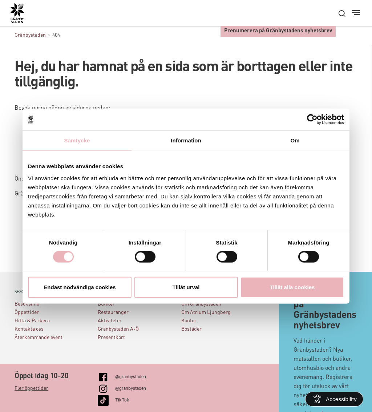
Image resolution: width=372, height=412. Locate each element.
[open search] (341, 13)
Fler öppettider (31, 388)
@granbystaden (130, 376)
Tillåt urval (186, 287)
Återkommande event (38, 337)
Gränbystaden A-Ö (118, 329)
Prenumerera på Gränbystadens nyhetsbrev (278, 31)
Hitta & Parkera (32, 320)
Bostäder (191, 329)
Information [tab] (186, 140)
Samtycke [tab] (77, 140)
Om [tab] (294, 140)
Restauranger (113, 312)
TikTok (122, 399)
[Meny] (356, 13)
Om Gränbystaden (201, 304)
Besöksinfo (27, 304)
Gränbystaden (30, 35)
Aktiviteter (110, 320)
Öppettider (27, 312)
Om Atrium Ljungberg (206, 312)
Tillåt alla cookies (292, 287)
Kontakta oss (29, 329)
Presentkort (111, 337)
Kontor (189, 320)
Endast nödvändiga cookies (80, 287)
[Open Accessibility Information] (334, 399)
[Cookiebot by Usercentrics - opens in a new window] (312, 119)
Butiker (106, 304)
